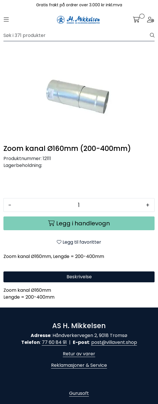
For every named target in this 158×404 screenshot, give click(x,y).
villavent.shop (121, 342)
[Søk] (76, 35)
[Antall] (78, 205)
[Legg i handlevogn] (79, 223)
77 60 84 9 (53, 342)
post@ (98, 342)
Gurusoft (79, 393)
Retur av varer (79, 353)
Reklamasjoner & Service (79, 365)
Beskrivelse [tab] (79, 276)
